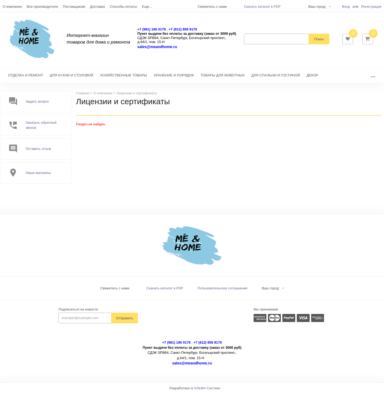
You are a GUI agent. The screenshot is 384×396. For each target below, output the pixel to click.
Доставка (97, 7)
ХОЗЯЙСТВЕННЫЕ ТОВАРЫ (123, 78)
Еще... (147, 7)
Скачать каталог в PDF (262, 7)
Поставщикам (74, 7)
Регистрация (371, 7)
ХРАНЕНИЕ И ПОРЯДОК (174, 78)
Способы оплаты (123, 7)
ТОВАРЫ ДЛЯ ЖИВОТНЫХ (223, 78)
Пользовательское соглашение (222, 291)
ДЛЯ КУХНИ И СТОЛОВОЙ (71, 78)
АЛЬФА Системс (207, 391)
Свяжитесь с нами (115, 291)
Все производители (42, 7)
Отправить (124, 321)
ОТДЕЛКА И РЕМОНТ (25, 78)
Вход (346, 7)
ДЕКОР (312, 78)
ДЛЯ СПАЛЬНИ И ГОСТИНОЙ (275, 78)
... (373, 78)
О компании (12, 7)
